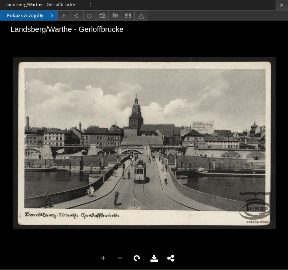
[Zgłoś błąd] (141, 15)
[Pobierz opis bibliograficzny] (115, 15)
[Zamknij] (282, 5)
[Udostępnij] (76, 15)
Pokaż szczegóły (31, 15)
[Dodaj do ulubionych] (89, 15)
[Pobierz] (63, 15)
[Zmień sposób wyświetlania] (102, 15)
